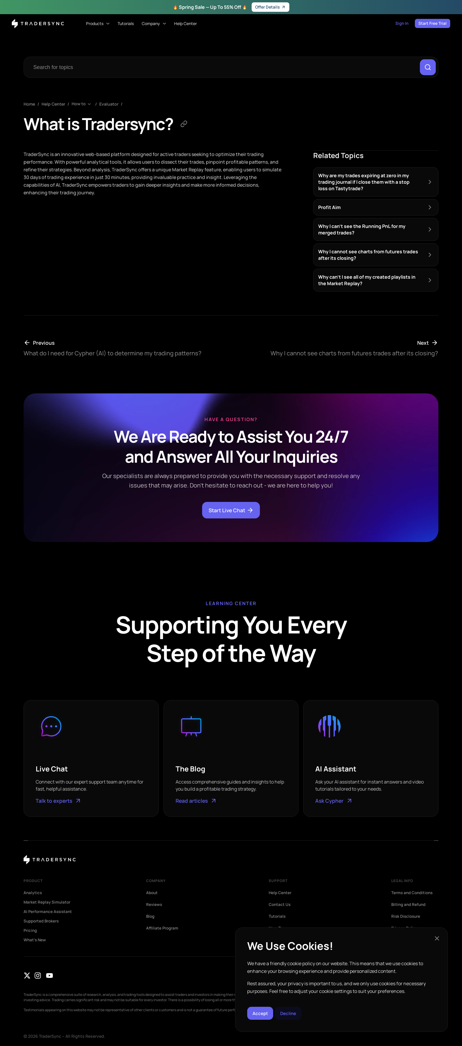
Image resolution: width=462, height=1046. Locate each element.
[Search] (427, 67)
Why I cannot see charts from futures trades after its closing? (368, 255)
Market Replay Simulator (48, 902)
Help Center (53, 104)
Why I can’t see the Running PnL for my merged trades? (361, 229)
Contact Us (280, 904)
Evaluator (108, 104)
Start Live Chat (231, 510)
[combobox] (222, 67)
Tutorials (277, 916)
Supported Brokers (42, 921)
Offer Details (270, 7)
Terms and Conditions (413, 893)
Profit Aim (329, 207)
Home (29, 104)
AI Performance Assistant (49, 911)
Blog (150, 916)
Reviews (154, 904)
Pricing (31, 930)
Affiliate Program (162, 928)
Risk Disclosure (406, 916)
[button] (436, 937)
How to (79, 104)
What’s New (35, 940)
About (152, 893)
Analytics (33, 893)
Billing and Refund (409, 904)
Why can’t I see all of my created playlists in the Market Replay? (366, 280)
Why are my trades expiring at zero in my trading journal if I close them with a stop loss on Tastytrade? (364, 182)
